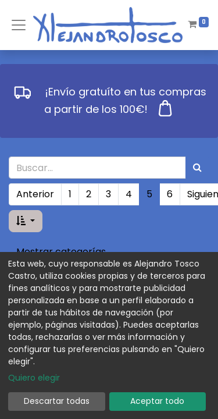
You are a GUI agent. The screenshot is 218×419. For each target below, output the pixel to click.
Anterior (35, 194)
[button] (25, 221)
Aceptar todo (157, 401)
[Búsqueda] (197, 168)
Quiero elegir (34, 378)
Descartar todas (57, 401)
